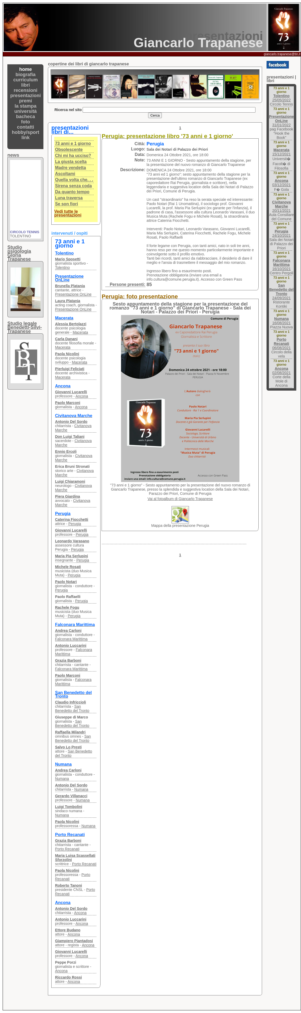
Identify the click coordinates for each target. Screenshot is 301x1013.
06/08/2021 (281, 343)
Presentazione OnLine (73, 294)
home (25, 69)
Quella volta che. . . (74, 179)
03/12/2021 (281, 183)
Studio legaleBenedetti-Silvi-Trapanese (24, 327)
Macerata (80, 332)
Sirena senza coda (73, 185)
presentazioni (25, 95)
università (25, 111)
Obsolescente (69, 149)
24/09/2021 (281, 291)
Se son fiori (66, 204)
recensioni (25, 90)
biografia (26, 74)
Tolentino (62, 267)
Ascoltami (65, 173)
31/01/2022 (281, 120)
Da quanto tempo (72, 192)
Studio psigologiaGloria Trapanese (19, 253)
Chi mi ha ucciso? (73, 155)
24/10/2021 (281, 233)
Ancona (82, 396)
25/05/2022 (281, 98)
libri (25, 85)
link (26, 137)
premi (25, 100)
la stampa (26, 106)
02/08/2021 (281, 370)
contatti (25, 127)
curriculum (25, 79)
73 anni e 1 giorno (73, 143)
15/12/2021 (281, 152)
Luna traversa (69, 198)
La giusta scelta (71, 161)
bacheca (25, 116)
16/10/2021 (281, 264)
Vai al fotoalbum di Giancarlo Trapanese (180, 499)
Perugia (74, 524)
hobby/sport (25, 132)
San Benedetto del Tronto (72, 708)
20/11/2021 (281, 206)
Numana (62, 778)
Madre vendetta (70, 167)
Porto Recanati (67, 849)
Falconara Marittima (71, 639)
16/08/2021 (281, 321)
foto (25, 121)
